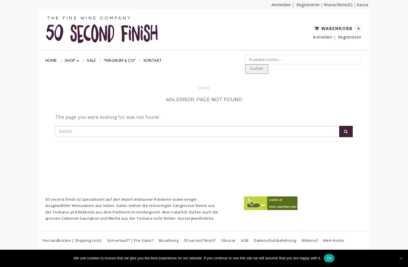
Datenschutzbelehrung (275, 240)
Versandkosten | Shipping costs (72, 240)
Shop (72, 60)
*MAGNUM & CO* (119, 60)
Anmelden (281, 4)
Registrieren (308, 4)
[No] (401, 258)
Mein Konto (333, 240)
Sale (91, 60)
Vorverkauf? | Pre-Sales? (130, 240)
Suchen (256, 68)
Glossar (228, 240)
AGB (244, 240)
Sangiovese (183, 205)
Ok (329, 258)
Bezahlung (168, 240)
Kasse (362, 4)
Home (51, 60)
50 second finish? (200, 240)
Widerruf (309, 240)
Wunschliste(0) (338, 4)
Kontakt (153, 60)
